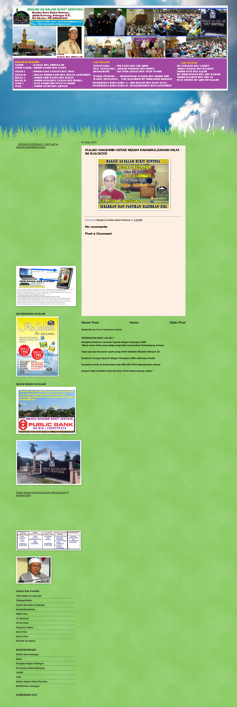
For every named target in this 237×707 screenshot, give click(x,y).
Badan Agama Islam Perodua (31, 681)
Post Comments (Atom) (109, 329)
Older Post (178, 322)
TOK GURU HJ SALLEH (29, 596)
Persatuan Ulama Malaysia (30, 668)
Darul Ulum (22, 636)
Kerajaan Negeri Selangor (30, 663)
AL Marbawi (22, 618)
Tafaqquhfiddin (24, 600)
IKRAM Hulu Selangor (28, 686)
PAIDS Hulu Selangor (27, 654)
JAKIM (19, 672)
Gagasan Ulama (24, 627)
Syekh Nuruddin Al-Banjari (30, 605)
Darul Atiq (21, 632)
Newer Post (90, 322)
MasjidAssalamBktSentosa (30, 147)
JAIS (18, 677)
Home (134, 322)
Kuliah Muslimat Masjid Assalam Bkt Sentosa (40, 492)
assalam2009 (23, 495)
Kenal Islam (22, 622)
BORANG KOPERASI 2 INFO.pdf (36, 144)
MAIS (19, 659)
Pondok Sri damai (25, 641)
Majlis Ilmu (22, 613)
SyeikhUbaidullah (25, 609)
